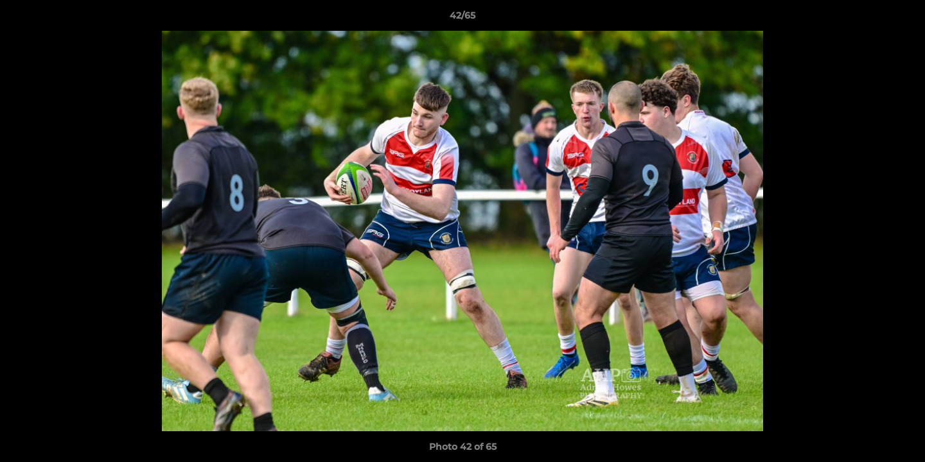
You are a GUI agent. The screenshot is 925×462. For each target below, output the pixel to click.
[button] (902, 18)
